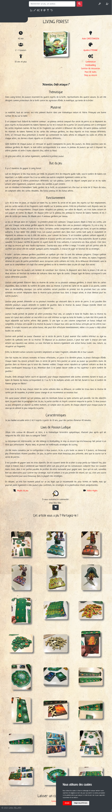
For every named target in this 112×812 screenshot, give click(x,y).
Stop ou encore (90, 75)
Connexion (55, 801)
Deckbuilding (90, 65)
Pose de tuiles (90, 72)
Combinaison (91, 62)
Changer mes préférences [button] (81, 803)
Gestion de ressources (90, 68)
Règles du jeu (22, 490)
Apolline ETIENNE (90, 50)
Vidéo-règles (92, 490)
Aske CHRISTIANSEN (90, 39)
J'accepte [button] (67, 803)
